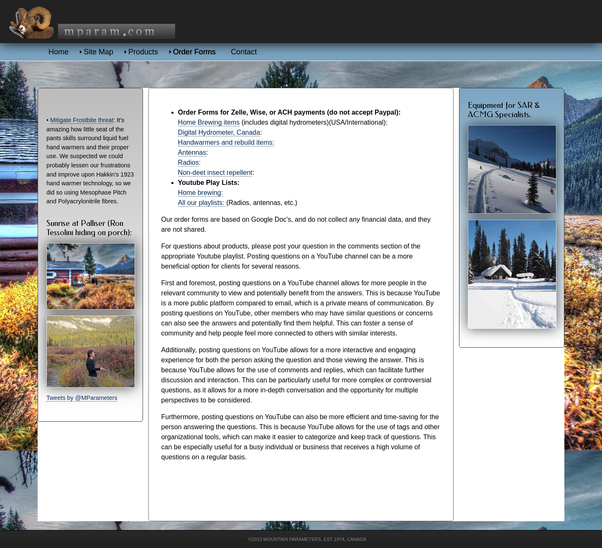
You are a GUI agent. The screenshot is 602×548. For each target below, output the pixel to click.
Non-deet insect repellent (215, 172)
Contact (244, 52)
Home (58, 52)
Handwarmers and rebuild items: (226, 142)
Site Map (98, 52)
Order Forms (194, 52)
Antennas (192, 152)
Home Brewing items (209, 122)
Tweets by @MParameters (81, 397)
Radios (188, 162)
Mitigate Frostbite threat (81, 120)
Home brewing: (200, 192)
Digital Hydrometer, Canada (219, 132)
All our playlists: (202, 202)
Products (143, 52)
